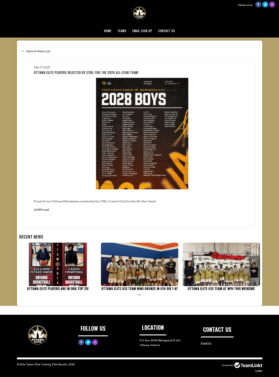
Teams (121, 31)
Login (258, 370)
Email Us (206, 343)
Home (108, 31)
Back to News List (38, 51)
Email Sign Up (142, 31)
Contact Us (166, 31)
